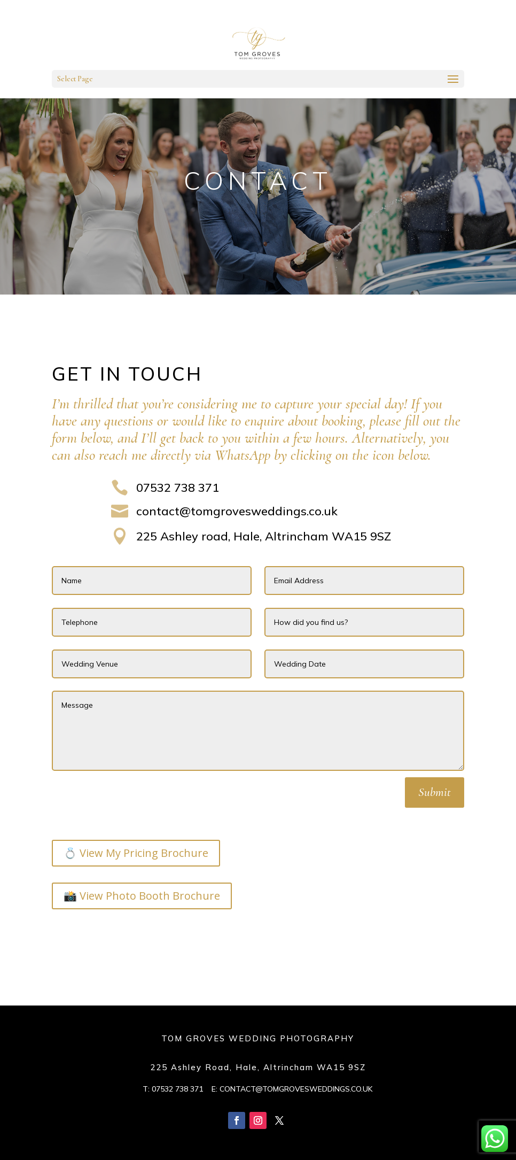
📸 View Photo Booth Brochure (142, 895)
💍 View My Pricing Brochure (136, 853)
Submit (434, 792)
